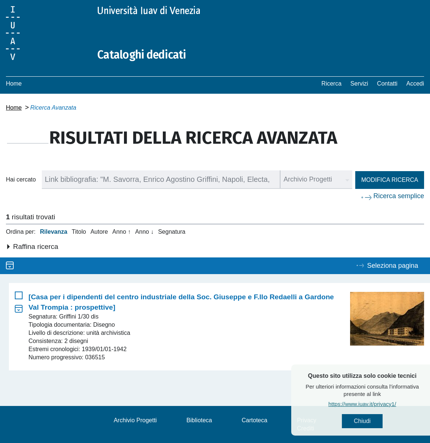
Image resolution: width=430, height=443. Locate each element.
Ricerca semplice (398, 196)
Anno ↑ (121, 232)
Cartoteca (254, 420)
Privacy (306, 420)
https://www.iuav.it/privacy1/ (378, 404)
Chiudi (378, 421)
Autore (99, 232)
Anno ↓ (144, 232)
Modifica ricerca (389, 180)
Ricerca (332, 83)
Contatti (387, 83)
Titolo (79, 232)
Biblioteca (199, 420)
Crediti (305, 428)
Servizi (359, 83)
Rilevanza (53, 232)
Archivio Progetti (135, 420)
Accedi (415, 83)
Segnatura (171, 232)
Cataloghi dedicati (141, 54)
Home (14, 83)
